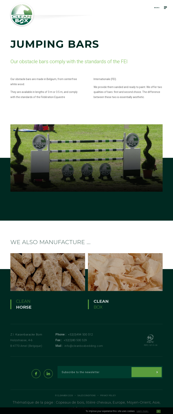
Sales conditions (87, 396)
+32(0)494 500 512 (80, 334)
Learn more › (143, 412)
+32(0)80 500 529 (75, 340)
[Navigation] (165, 7)
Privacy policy (108, 396)
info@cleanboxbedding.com (84, 346)
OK (158, 412)
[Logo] (22, 15)
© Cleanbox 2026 (64, 396)
